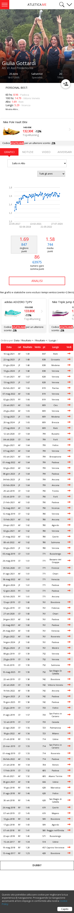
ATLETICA (37, 5)
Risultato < (41, 340)
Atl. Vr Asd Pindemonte (17, 68)
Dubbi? (37, 865)
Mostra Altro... (12, 109)
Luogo (53, 340)
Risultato (27, 347)
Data (17, 340)
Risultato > (27, 340)
